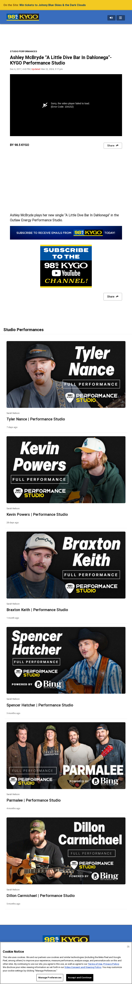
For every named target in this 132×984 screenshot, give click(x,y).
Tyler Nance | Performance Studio (36, 419)
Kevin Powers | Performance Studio (37, 514)
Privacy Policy (111, 964)
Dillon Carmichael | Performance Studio (41, 895)
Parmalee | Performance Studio (34, 800)
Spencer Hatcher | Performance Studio (40, 705)
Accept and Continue (79, 977)
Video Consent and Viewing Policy (82, 967)
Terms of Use (95, 964)
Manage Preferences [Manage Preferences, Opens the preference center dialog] (49, 977)
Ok (128, 946)
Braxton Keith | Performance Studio (37, 609)
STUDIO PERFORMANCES (23, 51)
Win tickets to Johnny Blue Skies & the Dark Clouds (52, 5)
